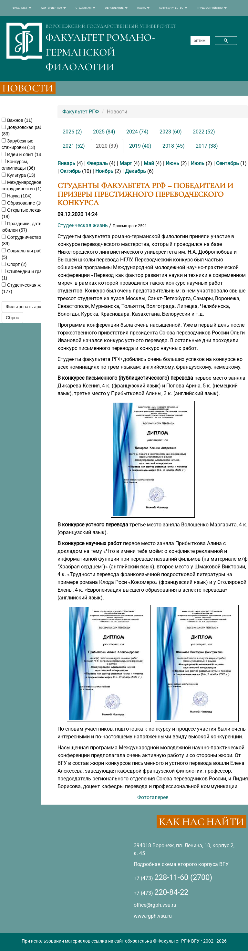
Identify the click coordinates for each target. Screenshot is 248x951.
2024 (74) (137, 132)
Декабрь (135, 171)
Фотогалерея (153, 797)
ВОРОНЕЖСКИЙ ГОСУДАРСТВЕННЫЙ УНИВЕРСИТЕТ (111, 26)
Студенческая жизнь (82, 225)
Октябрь (70, 171)
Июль (197, 163)
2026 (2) (72, 132)
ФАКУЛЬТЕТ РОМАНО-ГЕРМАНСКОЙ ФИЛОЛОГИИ (100, 52)
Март (125, 163)
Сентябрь (227, 163)
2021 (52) (74, 146)
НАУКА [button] (143, 7)
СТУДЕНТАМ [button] (85, 7)
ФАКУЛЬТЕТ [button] (22, 7)
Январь (66, 163)
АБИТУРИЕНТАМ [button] (53, 7)
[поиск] (200, 41)
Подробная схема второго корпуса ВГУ (181, 864)
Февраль (97, 163)
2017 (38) (207, 146)
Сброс (12, 317)
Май (149, 163)
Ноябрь (104, 171)
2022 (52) (204, 132)
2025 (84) (104, 132)
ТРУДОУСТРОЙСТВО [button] (212, 7)
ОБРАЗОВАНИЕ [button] (116, 7)
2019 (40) (140, 146)
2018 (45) (173, 146)
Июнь (172, 163)
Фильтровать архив (26, 306)
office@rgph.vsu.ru (155, 905)
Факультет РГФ (80, 112)
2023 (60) (171, 132)
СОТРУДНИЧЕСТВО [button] (173, 7)
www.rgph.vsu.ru (153, 916)
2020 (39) (107, 146)
